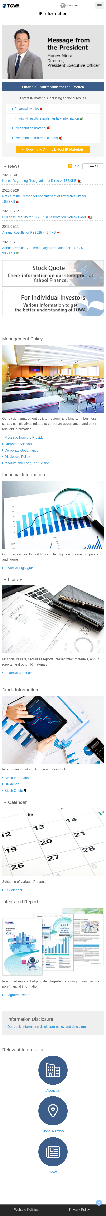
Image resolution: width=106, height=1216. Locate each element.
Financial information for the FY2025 (53, 87)
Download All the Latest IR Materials (55, 149)
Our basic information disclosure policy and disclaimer (47, 1026)
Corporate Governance (22, 450)
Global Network (53, 1131)
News (53, 1172)
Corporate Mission (18, 444)
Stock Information (18, 778)
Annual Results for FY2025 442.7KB (29, 232)
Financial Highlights (19, 568)
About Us (53, 1090)
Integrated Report (18, 995)
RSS (76, 166)
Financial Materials (18, 673)
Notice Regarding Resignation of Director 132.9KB (39, 181)
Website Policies (26, 1209)
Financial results (27, 109)
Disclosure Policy (17, 456)
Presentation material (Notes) (36, 138)
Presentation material (30, 128)
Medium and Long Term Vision (27, 463)
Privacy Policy (79, 1209)
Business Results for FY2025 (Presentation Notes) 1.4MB (44, 217)
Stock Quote (14, 790)
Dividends (12, 784)
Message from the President (25, 437)
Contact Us (87, 5)
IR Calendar (13, 890)
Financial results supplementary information (47, 118)
